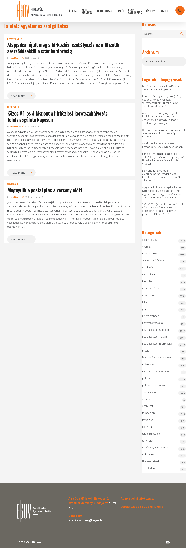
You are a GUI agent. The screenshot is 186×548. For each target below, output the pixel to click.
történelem (148, 440)
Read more (18, 96)
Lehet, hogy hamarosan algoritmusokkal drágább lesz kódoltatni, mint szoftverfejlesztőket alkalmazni (162, 175)
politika (146, 378)
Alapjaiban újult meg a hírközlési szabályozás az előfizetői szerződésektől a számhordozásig (63, 48)
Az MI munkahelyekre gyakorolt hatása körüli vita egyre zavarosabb (162, 145)
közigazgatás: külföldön (156, 329)
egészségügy (149, 239)
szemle (146, 399)
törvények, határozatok (155, 447)
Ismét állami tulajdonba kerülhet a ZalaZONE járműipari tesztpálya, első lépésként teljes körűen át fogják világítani (163, 158)
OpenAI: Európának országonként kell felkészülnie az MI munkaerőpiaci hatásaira (163, 133)
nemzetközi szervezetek (155, 371)
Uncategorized (150, 461)
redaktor (14, 58)
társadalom (149, 413)
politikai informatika (153, 385)
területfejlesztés (151, 433)
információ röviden (153, 288)
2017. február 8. (30, 127)
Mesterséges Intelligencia (164, 358)
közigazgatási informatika (157, 343)
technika (147, 426)
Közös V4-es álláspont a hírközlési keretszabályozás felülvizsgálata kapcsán (57, 116)
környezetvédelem (152, 322)
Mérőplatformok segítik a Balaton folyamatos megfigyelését (161, 88)
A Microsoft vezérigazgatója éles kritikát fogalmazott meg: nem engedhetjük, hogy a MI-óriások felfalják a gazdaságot (160, 118)
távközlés (147, 419)
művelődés (148, 364)
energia (146, 246)
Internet (146, 302)
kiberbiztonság (150, 316)
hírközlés (13, 107)
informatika (148, 295)
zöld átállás (148, 468)
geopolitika (148, 274)
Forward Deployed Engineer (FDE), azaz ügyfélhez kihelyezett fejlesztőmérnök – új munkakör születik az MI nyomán (161, 101)
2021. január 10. (30, 58)
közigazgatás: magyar (155, 336)
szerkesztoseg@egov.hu (85, 520)
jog (144, 309)
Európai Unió (14, 39)
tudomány (148, 454)
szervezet (147, 406)
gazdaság (12, 184)
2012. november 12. (32, 197)
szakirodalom (150, 392)
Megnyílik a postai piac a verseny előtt (44, 190)
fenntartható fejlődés (154, 260)
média (145, 350)
